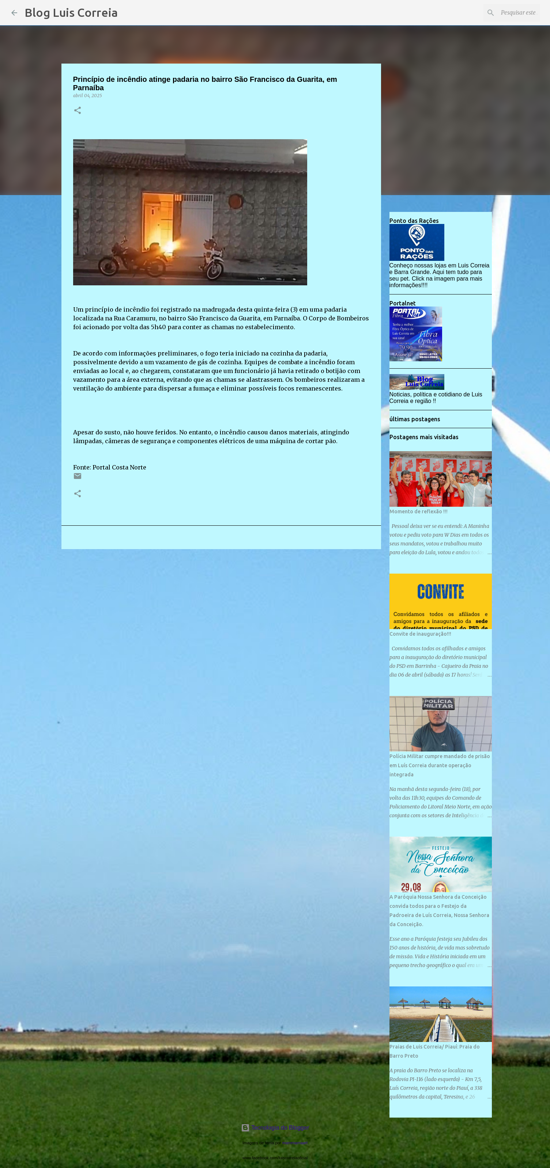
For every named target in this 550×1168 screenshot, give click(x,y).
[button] (77, 111)
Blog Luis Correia (71, 12)
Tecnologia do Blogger (275, 1128)
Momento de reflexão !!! (418, 511)
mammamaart (295, 1143)
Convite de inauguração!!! (420, 634)
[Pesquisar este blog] (501, 13)
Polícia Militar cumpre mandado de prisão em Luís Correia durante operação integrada (439, 765)
